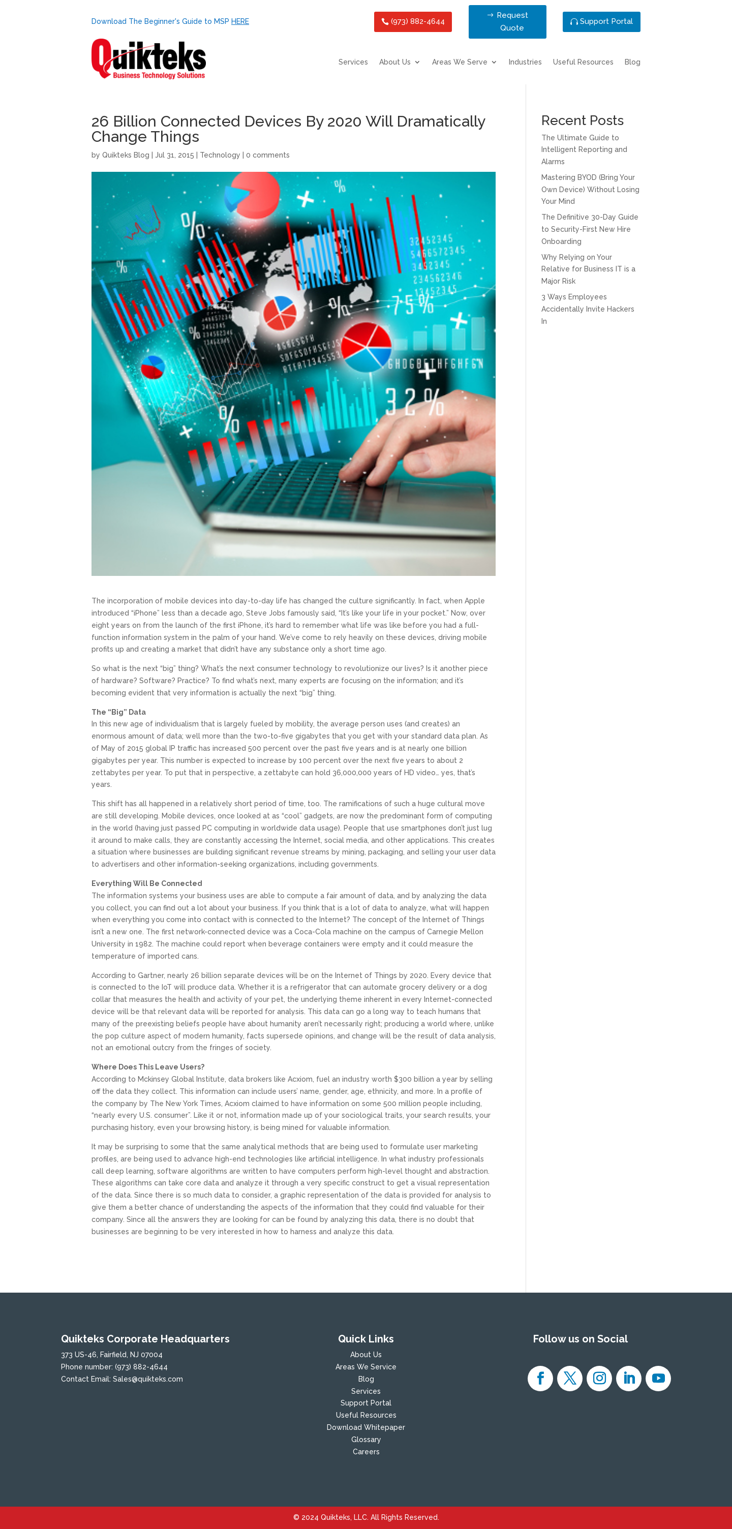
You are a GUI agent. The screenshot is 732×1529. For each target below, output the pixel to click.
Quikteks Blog (125, 155)
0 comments (268, 155)
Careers (366, 1452)
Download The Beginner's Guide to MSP (170, 21)
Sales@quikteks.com (148, 1379)
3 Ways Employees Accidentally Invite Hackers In (587, 309)
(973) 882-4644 (418, 21)
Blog (632, 62)
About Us (395, 62)
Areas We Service (366, 1367)
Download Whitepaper (366, 1427)
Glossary (366, 1439)
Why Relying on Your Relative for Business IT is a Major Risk (588, 269)
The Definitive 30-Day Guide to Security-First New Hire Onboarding (589, 229)
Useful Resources (583, 62)
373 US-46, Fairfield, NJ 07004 (112, 1355)
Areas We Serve (459, 62)
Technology (220, 155)
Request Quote (512, 22)
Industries (525, 62)
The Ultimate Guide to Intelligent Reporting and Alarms (584, 150)
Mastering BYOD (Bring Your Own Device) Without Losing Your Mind (590, 189)
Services (353, 62)
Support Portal (606, 21)
